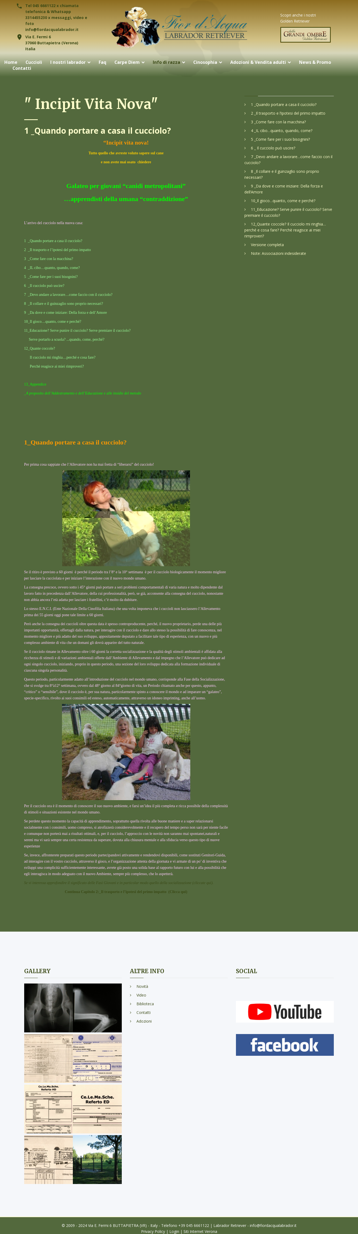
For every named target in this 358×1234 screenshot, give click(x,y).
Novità (142, 986)
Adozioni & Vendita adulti (259, 62)
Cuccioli (34, 62)
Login (174, 1231)
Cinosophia (206, 62)
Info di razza (167, 62)
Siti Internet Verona (200, 1231)
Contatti (22, 68)
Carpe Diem (127, 62)
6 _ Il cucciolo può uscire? (273, 148)
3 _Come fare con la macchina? (278, 121)
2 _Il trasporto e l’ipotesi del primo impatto (288, 113)
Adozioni (144, 1021)
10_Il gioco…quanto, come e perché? (283, 200)
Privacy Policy (153, 1231)
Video (141, 995)
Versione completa (267, 244)
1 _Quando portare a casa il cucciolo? (283, 104)
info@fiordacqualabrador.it (52, 29)
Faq (103, 62)
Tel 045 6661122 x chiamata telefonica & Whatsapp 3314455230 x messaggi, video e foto (56, 14)
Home (10, 62)
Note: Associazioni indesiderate (278, 253)
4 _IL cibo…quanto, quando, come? (281, 130)
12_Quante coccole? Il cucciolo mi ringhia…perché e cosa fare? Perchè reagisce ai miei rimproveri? (285, 230)
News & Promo (316, 62)
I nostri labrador (68, 62)
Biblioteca (145, 1003)
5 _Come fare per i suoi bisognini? (280, 139)
